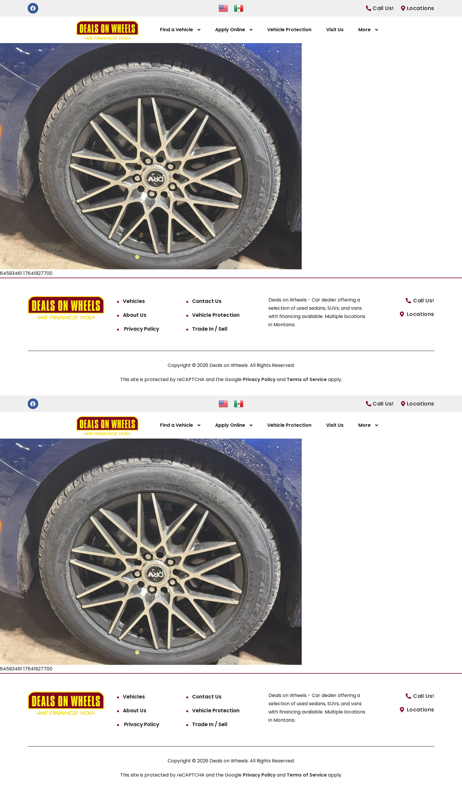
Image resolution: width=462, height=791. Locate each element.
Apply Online (230, 29)
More (364, 29)
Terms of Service (308, 379)
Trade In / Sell (209, 328)
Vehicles (134, 301)
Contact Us (207, 301)
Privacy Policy (141, 328)
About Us (134, 315)
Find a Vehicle (176, 29)
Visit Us (335, 29)
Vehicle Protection (289, 29)
